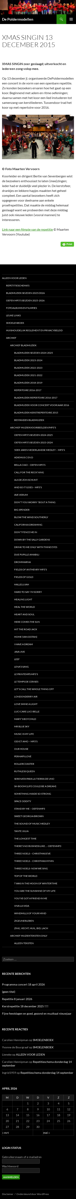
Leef (17, 659)
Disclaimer (7, 1194)
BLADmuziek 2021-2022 (28, 375)
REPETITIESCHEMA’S (17, 285)
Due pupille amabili (26, 554)
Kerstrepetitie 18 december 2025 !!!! (25, 1006)
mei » (46, 1132)
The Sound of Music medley (32, 823)
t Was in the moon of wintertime (35, 883)
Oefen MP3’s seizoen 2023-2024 (33, 442)
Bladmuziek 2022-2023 (28, 367)
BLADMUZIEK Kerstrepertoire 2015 (36, 412)
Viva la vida (21, 905)
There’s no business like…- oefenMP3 (37, 846)
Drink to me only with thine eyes (35, 547)
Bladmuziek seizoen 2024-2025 (33, 352)
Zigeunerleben (24, 920)
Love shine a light (25, 704)
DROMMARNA (22, 562)
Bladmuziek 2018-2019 (28, 382)
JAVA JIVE (19, 651)
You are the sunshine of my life (35, 890)
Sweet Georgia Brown (29, 816)
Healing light (23, 599)
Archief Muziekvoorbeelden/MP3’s (33, 427)
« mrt (5, 1132)
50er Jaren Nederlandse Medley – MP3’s (39, 449)
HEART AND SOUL (24, 614)
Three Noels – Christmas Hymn (34, 860)
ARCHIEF (11, 337)
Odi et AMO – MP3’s (25, 741)
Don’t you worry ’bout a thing (35, 502)
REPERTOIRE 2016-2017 (27, 390)
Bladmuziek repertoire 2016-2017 (35, 397)
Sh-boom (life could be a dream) (35, 786)
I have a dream (23, 644)
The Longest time (25, 838)
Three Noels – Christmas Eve (32, 853)
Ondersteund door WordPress (32, 1194)
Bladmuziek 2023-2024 (28, 360)
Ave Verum (21, 494)
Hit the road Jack (25, 629)
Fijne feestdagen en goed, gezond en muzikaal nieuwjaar (37, 1013)
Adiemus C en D (23, 457)
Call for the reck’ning (29, 472)
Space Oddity (22, 801)
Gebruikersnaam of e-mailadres (22, 1157)
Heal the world (24, 606)
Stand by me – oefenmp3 (29, 808)
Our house (21, 748)
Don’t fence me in (25, 532)
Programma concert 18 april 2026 (23, 984)
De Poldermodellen (17, 19)
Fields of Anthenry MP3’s (30, 569)
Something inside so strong (32, 793)
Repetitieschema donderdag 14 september (46, 1072)
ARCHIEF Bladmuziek (23, 345)
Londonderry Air (25, 696)
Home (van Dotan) (25, 636)
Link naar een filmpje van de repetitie (27, 229)
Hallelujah (21, 584)
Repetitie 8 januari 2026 (17, 999)
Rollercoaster (24, 763)
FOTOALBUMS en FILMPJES (21, 307)
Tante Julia (21, 831)
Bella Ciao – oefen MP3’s (29, 464)
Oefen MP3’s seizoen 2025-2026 (25, 300)
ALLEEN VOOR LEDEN (14, 278)
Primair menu (71, 19)
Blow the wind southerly (31, 517)
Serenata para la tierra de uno (34, 778)
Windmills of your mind (30, 913)
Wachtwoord (10, 1166)
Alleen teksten (24, 943)
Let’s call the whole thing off (34, 689)
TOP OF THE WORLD (25, 875)
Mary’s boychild (25, 718)
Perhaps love (22, 756)
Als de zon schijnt (26, 479)
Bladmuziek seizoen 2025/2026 (25, 292)
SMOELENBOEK (15, 322)
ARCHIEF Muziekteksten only (28, 935)
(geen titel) (8, 991)
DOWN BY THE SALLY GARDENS (32, 539)
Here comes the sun (27, 621)
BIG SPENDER (22, 509)
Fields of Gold (23, 576)
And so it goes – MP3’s (28, 487)
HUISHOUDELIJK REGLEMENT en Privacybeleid (34, 330)
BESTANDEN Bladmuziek (29, 420)
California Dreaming (28, 524)
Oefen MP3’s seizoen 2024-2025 (33, 434)
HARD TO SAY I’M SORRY (28, 591)
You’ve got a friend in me (30, 898)
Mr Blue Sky (21, 726)
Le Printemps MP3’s (26, 674)
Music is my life (24, 733)
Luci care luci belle (27, 711)
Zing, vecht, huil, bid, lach (31, 928)
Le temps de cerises (26, 681)
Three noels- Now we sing (31, 868)
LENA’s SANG (21, 666)
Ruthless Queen (24, 771)
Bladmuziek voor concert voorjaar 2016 (41, 405)
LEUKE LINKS (13, 315)
